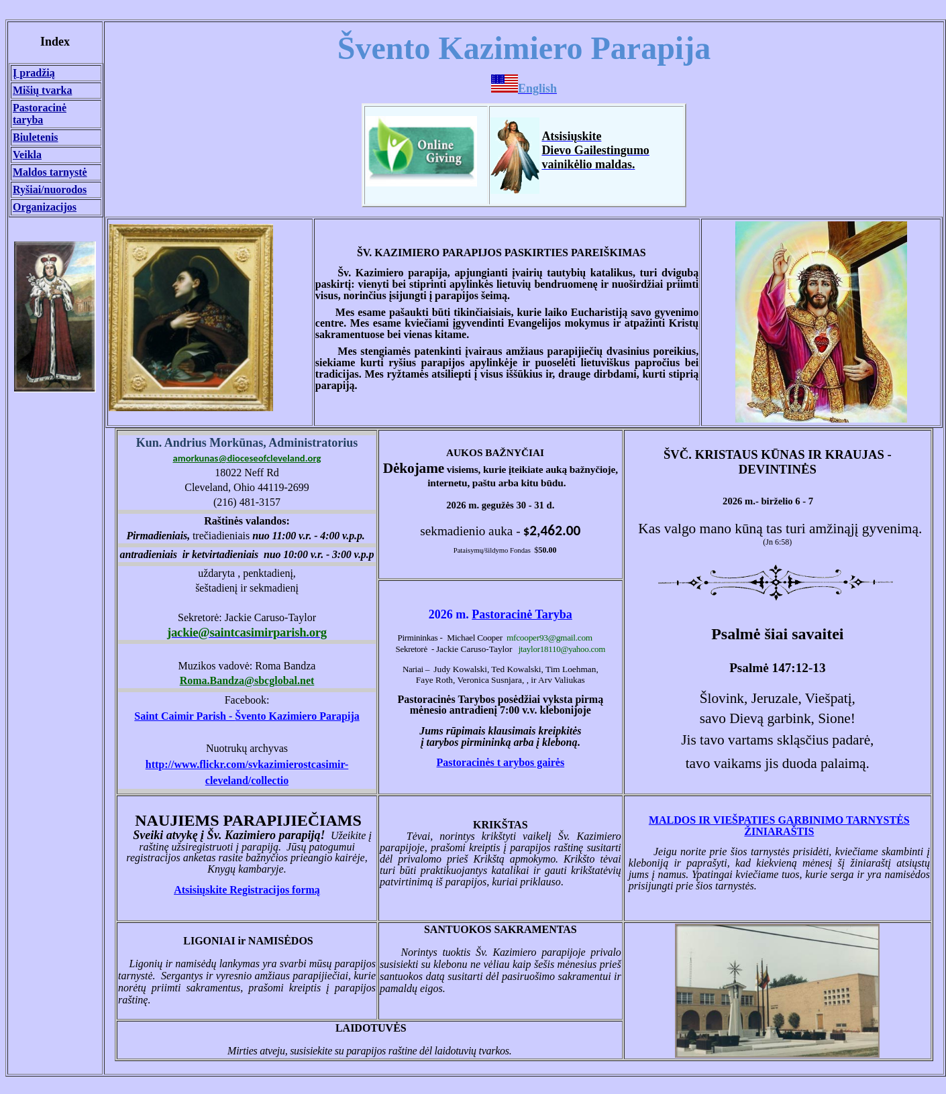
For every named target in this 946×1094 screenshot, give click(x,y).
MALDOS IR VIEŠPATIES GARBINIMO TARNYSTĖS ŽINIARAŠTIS (779, 825)
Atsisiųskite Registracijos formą (247, 889)
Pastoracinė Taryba (522, 614)
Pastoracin (501, 762)
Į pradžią (34, 72)
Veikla (27, 154)
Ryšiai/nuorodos (50, 189)
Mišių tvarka (42, 90)
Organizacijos (44, 207)
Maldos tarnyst (50, 172)
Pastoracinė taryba (39, 113)
